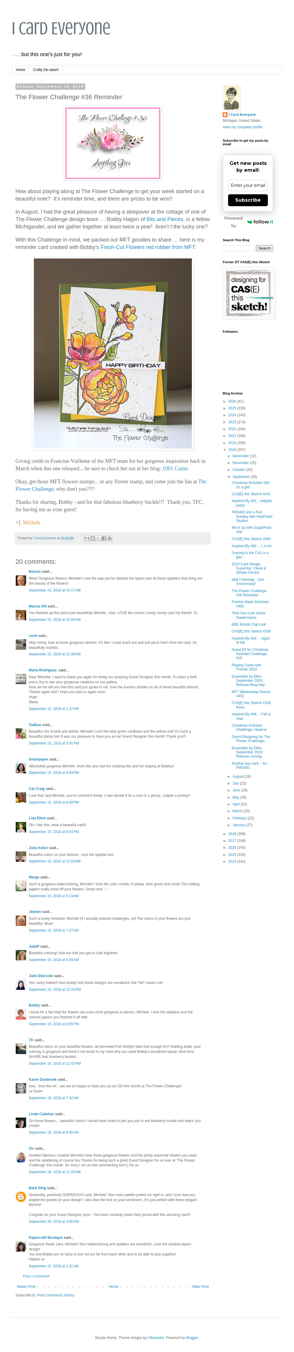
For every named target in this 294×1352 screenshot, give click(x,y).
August (239, 776)
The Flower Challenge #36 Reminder (249, 593)
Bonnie (35, 571)
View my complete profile (242, 127)
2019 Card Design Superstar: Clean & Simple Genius (249, 568)
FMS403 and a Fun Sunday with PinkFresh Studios (252, 516)
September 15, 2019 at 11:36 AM (54, 654)
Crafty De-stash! (46, 70)
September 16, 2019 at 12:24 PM (55, 989)
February (240, 818)
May (236, 797)
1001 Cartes (175, 468)
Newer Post (26, 1287)
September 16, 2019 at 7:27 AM (54, 930)
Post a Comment (36, 1276)
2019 (232, 450)
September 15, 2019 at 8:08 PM (54, 802)
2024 (232, 415)
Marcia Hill (38, 606)
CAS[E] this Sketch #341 (251, 494)
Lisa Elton (37, 818)
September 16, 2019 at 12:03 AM (54, 861)
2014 (232, 861)
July (236, 783)
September (242, 477)
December (241, 456)
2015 (232, 855)
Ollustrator (156, 1338)
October (239, 470)
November (241, 463)
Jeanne (35, 912)
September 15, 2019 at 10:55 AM (54, 620)
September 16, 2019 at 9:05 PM (54, 1024)
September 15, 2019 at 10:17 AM (54, 590)
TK (31, 1040)
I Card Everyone (61, 28)
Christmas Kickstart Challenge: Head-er (249, 727)
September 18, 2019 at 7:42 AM (54, 1098)
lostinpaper (38, 759)
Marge (34, 877)
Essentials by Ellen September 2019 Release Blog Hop (248, 680)
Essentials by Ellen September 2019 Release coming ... (248, 752)
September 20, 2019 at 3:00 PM (54, 1222)
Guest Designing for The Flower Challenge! (251, 739)
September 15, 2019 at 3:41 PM (54, 743)
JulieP (34, 946)
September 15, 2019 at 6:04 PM (54, 773)
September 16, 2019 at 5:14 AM (54, 896)
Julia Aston (38, 848)
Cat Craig (37, 789)
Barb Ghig (37, 1188)
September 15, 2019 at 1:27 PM (54, 709)
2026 (232, 401)
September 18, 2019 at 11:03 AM (54, 1172)
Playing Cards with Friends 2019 (246, 667)
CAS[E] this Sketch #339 (251, 631)
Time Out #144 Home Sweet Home (248, 615)
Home (20, 70)
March (238, 811)
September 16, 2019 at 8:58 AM (54, 960)
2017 (232, 841)
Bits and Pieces (164, 219)
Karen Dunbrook (43, 1080)
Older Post (200, 1287)
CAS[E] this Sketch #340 (251, 539)
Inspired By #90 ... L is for (252, 546)
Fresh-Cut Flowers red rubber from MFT (148, 247)
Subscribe (248, 200)
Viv (31, 1148)
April (237, 804)
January (239, 825)
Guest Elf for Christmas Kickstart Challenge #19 (250, 654)
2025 (232, 408)
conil (33, 636)
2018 (232, 834)
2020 (232, 443)
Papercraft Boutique (46, 1238)
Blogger (192, 1338)
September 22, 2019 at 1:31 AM (54, 1266)
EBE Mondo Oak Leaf (249, 624)
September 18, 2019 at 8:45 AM (54, 1132)
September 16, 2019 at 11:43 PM (55, 1063)
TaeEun (35, 725)
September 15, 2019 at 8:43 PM (54, 832)
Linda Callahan (41, 1114)
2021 (232, 436)
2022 (232, 429)
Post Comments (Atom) (55, 1295)
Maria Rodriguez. (43, 670)
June (237, 790)
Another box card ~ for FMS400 (249, 765)
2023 (232, 422)
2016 (232, 847)
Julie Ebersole (41, 976)
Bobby (34, 1005)
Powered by (249, 222)
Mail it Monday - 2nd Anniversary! (248, 582)
